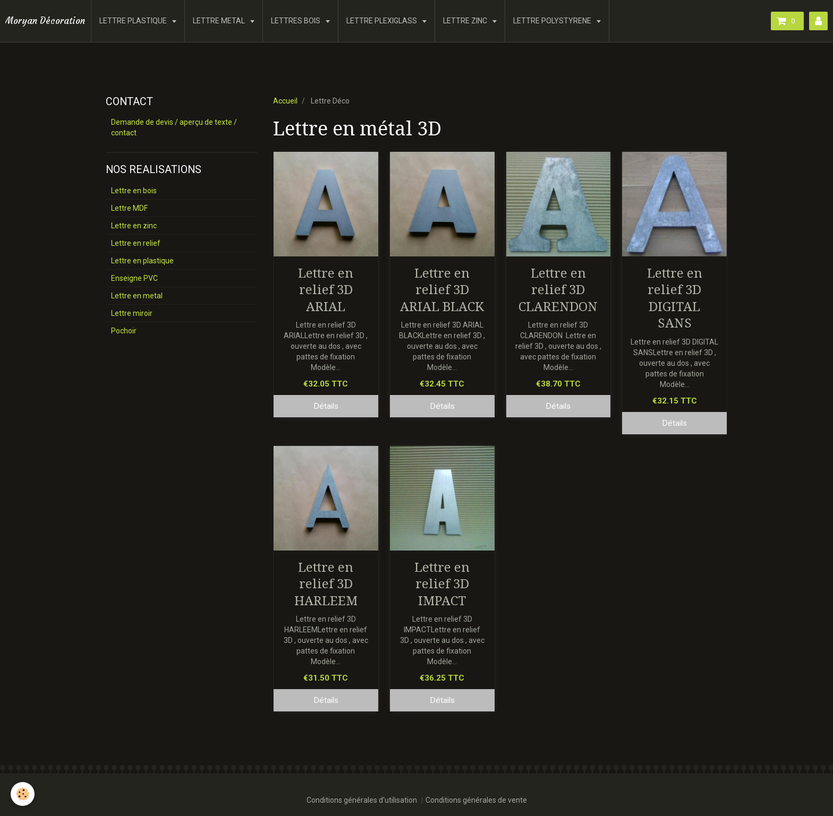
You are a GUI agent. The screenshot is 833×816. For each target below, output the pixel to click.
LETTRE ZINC (466, 20)
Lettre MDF (129, 208)
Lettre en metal (137, 295)
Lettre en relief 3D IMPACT (442, 584)
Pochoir (124, 331)
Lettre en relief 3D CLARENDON (558, 289)
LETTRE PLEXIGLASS (382, 20)
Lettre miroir (131, 313)
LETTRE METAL (219, 20)
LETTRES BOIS (296, 20)
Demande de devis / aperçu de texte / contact (174, 127)
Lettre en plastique (142, 260)
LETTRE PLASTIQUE (133, 20)
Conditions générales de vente (476, 800)
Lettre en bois (134, 190)
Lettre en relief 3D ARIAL (325, 289)
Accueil (285, 101)
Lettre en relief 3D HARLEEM (326, 584)
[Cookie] (23, 794)
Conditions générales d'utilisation (362, 800)
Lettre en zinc (134, 225)
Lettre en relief (135, 243)
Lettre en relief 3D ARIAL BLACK (442, 289)
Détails (325, 406)
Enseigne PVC (134, 278)
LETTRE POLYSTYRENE (553, 20)
